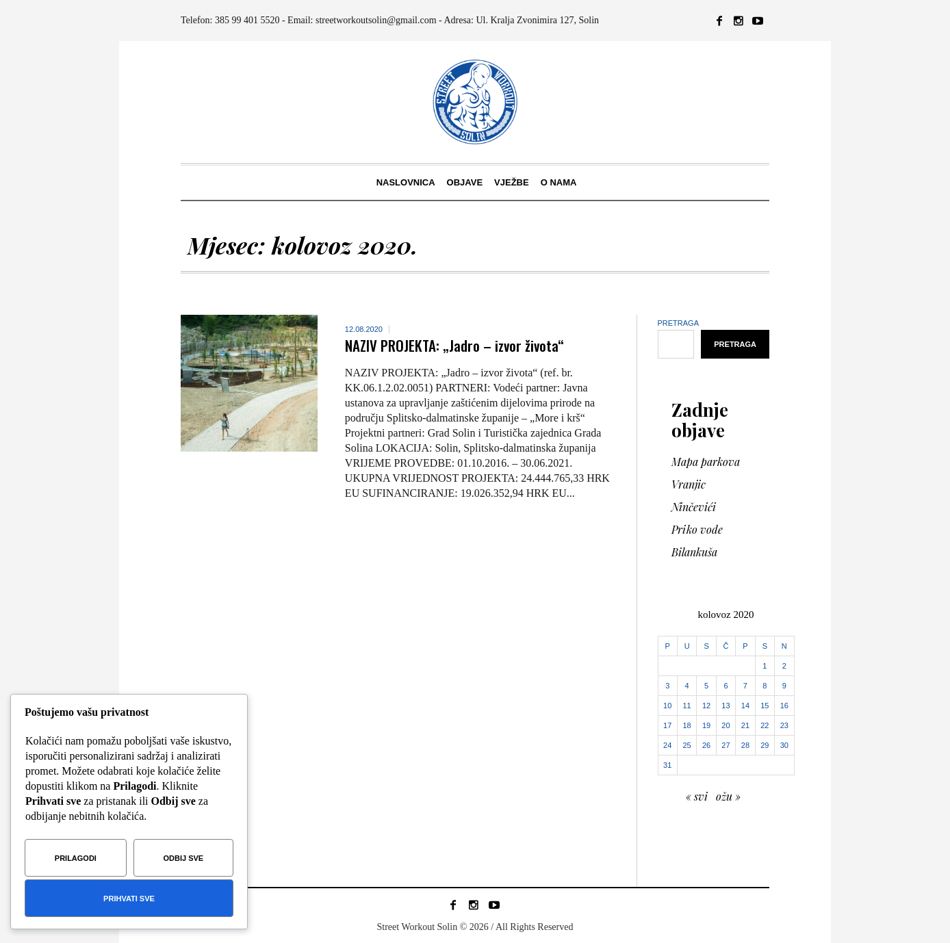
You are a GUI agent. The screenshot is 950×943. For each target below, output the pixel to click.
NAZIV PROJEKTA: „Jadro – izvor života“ (454, 345)
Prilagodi (76, 858)
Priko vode (697, 529)
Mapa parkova (705, 461)
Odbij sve (184, 858)
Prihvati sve (129, 898)
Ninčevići (693, 507)
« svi (697, 796)
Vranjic (688, 484)
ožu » (728, 796)
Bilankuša (694, 552)
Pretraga (678, 323)
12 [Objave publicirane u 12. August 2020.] (706, 705)
